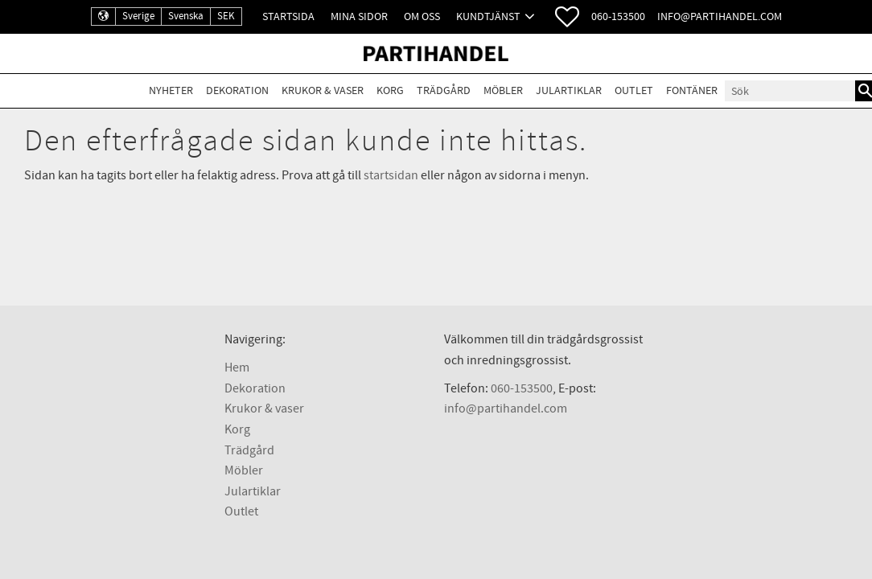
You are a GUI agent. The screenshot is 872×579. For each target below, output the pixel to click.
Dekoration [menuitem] (237, 90)
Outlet (241, 511)
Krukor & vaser (264, 408)
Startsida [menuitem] (288, 16)
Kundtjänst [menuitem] (488, 16)
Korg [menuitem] (390, 90)
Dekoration (255, 388)
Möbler (243, 470)
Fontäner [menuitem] (692, 90)
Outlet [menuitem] (634, 90)
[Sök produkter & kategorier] (790, 90)
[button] (567, 17)
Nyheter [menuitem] (171, 90)
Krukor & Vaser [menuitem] (323, 90)
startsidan (391, 175)
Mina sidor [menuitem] (359, 16)
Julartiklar (252, 491)
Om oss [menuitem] (422, 16)
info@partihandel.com (719, 16)
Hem (236, 367)
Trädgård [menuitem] (444, 90)
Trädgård (249, 450)
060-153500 (618, 16)
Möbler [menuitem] (503, 90)
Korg (237, 429)
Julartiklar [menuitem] (569, 90)
